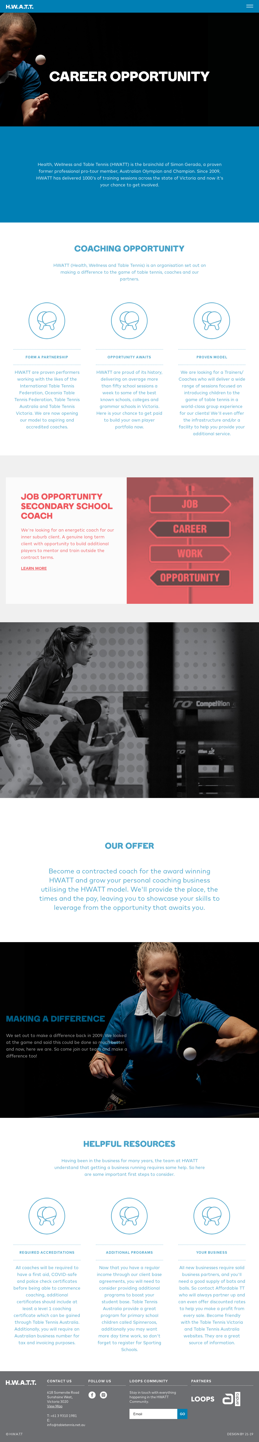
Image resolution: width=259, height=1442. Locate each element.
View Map (54, 1406)
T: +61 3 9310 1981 (62, 1416)
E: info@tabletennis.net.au (65, 1422)
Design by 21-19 (240, 1434)
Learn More (34, 577)
